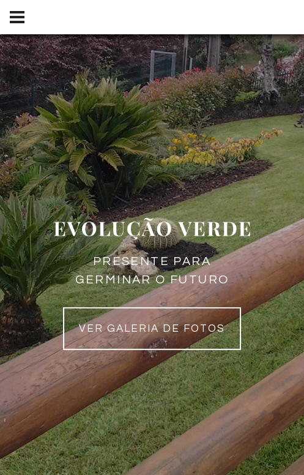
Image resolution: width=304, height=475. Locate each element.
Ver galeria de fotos (152, 328)
